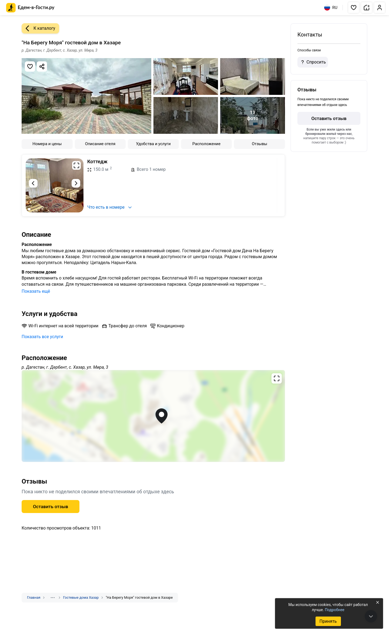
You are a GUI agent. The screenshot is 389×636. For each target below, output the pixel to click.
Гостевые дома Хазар (81, 597)
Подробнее (334, 610)
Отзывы (259, 143)
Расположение (206, 143)
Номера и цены (47, 143)
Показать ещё (36, 291)
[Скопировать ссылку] (42, 66)
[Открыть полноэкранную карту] (153, 416)
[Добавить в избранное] (30, 66)
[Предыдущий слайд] (33, 183)
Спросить (312, 62)
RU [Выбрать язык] (330, 8)
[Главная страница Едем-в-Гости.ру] (30, 7)
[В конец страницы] (371, 616)
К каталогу (38, 28)
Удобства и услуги (153, 143)
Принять (328, 621)
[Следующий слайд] (76, 183)
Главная (33, 597)
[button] (353, 7)
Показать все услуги (42, 336)
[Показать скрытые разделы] (52, 597)
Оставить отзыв (50, 506)
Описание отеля (100, 143)
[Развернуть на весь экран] (76, 165)
